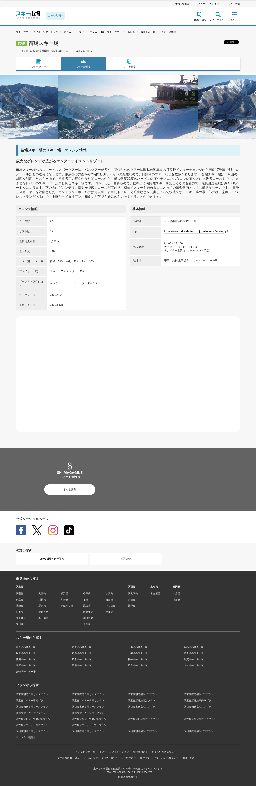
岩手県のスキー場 (82, 647)
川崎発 (64, 599)
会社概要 (145, 757)
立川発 (19, 624)
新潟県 (131, 32)
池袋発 (19, 605)
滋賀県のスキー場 (194, 659)
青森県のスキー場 (26, 647)
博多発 (176, 599)
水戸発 (109, 593)
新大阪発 (133, 593)
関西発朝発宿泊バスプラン (199, 706)
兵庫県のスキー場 (26, 665)
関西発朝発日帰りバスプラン (32, 706)
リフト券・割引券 (26, 737)
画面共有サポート (128, 776)
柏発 (85, 599)
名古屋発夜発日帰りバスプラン (89, 719)
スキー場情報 (168, 32)
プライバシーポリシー (166, 757)
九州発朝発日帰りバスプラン (32, 731)
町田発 (19, 611)
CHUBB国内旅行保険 (51, 558)
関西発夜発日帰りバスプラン (88, 706)
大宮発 (42, 593)
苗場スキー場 (148, 32)
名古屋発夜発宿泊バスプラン (200, 719)
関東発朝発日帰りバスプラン (32, 694)
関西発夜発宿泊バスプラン (143, 706)
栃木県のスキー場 (26, 653)
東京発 (19, 599)
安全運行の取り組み (68, 757)
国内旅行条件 (128, 757)
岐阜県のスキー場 (82, 659)
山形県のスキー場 (138, 647)
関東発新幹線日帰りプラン (199, 700)
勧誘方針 (125, 558)
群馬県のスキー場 (82, 653)
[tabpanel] (128, 107)
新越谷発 (43, 611)
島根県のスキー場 (82, 665)
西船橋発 (88, 611)
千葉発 (87, 624)
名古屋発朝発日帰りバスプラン (33, 719)
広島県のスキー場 (138, 665)
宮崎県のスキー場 (26, 671)
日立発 (109, 599)
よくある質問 (91, 757)
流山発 (87, 605)
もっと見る (69, 489)
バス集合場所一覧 (85, 751)
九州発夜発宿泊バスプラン (199, 731)
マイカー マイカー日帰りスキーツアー (100, 32)
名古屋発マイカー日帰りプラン (89, 725)
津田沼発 (88, 618)
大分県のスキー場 (194, 665)
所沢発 (42, 605)
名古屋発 (155, 593)
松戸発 (87, 593)
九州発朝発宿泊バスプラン (143, 731)
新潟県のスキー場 (26, 659)
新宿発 (19, 593)
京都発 (131, 599)
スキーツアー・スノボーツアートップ (37, 32)
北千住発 (21, 618)
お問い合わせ (109, 757)
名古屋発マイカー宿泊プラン (32, 725)
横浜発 (64, 593)
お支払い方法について (164, 751)
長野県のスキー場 (194, 653)
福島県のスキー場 (194, 647)
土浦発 (109, 611)
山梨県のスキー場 (138, 653)
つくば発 (110, 605)
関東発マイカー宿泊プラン (31, 700)
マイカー (68, 32)
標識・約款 (188, 757)
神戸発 (131, 605)
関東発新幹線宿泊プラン (141, 700)
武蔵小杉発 (67, 605)
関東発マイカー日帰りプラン (88, 700)
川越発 (42, 599)
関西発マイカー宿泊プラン (31, 713)
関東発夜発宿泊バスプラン (199, 694)
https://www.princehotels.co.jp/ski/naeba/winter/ (194, 231)
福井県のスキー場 (138, 659)
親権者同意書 (140, 751)
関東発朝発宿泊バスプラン (143, 694)
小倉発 (176, 593)
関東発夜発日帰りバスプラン (88, 694)
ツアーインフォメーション (114, 751)
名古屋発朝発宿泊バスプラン (144, 719)
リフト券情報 (128, 63)
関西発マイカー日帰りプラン (88, 713)
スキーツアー (38, 63)
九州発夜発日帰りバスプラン (88, 731)
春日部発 (43, 618)
